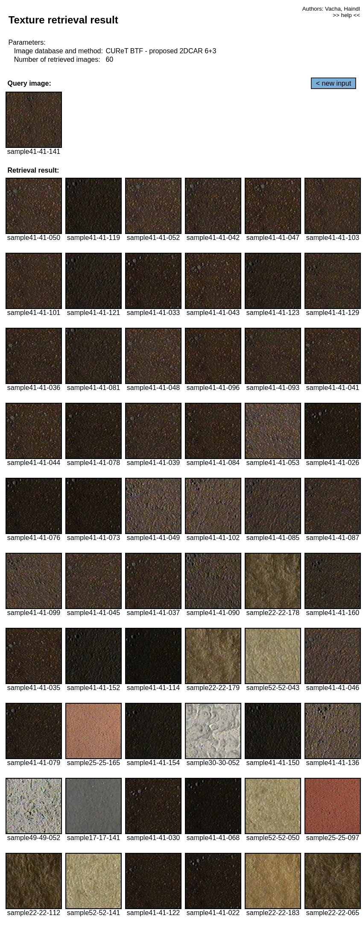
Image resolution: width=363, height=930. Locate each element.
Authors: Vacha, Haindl (331, 9)
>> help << (346, 15)
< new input (333, 83)
